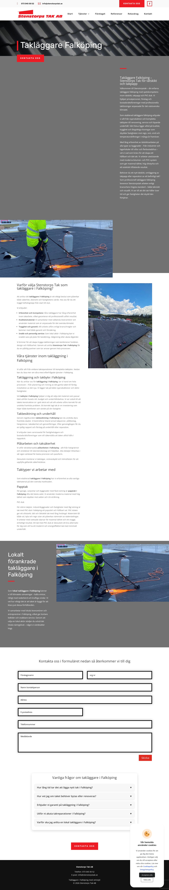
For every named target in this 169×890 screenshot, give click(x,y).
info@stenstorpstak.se (52, 4)
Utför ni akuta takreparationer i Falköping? (84, 813)
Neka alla (147, 880)
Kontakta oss (30, 58)
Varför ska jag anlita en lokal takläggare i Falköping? (84, 822)
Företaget (100, 14)
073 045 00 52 (27, 4)
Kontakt (148, 14)
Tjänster (82, 14)
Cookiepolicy (148, 866)
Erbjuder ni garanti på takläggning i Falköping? (84, 804)
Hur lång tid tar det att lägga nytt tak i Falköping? (84, 787)
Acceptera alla (147, 875)
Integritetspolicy (147, 869)
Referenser (116, 14)
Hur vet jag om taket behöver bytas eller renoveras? (84, 796)
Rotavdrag (133, 14)
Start (70, 14)
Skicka (145, 758)
